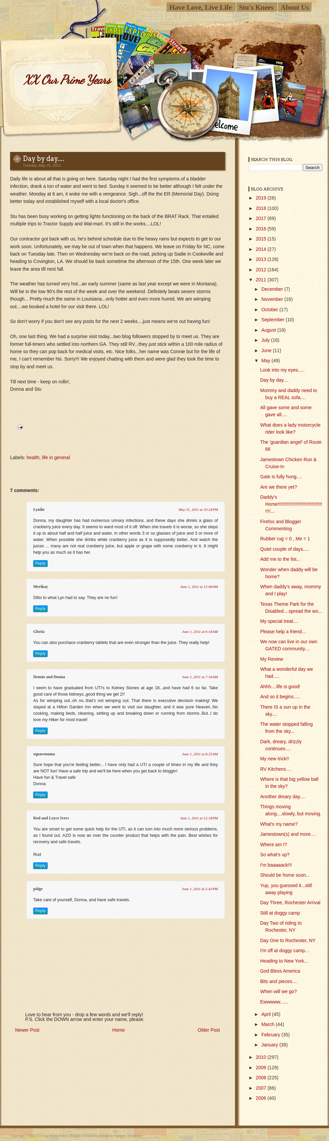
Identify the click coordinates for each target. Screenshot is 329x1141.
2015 (262, 238)
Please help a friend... (283, 631)
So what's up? (275, 854)
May (266, 360)
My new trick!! (274, 758)
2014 (262, 249)
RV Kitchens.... (275, 769)
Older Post (209, 1030)
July (266, 340)
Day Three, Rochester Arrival (290, 902)
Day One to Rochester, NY (288, 940)
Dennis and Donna (49, 676)
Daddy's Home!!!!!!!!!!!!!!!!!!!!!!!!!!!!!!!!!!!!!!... (291, 504)
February (271, 1034)
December (272, 289)
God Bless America (280, 971)
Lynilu (38, 509)
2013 (262, 259)
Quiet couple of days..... (285, 549)
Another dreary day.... (282, 796)
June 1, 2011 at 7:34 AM (200, 677)
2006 (262, 1098)
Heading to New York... (284, 961)
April (266, 1014)
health (33, 457)
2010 (262, 1057)
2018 (262, 208)
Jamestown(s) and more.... (288, 834)
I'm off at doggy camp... (284, 950)
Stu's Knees (256, 7)
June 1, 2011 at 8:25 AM (200, 754)
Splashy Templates (128, 1136)
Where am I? (273, 844)
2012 (262, 269)
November (272, 299)
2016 (262, 228)
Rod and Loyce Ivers (51, 818)
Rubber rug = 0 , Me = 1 (285, 538)
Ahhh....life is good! (280, 686)
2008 (262, 1077)
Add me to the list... (280, 559)
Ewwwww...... (274, 1001)
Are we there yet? (278, 487)
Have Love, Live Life (200, 7)
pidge (38, 888)
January (270, 1044)
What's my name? (279, 824)
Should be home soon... (285, 875)
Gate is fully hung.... (281, 476)
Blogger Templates (84, 1136)
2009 (262, 1067)
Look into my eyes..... (282, 370)
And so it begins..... (280, 696)
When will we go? (278, 991)
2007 (262, 1088)
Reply (40, 563)
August (269, 330)
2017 (262, 218)
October (270, 309)
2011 (262, 279)
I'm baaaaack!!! (276, 865)
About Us (295, 7)
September (273, 319)
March (268, 1024)
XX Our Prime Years (66, 79)
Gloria (38, 631)
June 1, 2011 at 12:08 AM (199, 587)
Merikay (40, 586)
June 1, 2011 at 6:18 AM (200, 632)
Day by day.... (43, 159)
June (267, 350)
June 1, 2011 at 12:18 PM (199, 818)
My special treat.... (279, 621)
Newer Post (27, 1030)
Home (118, 1030)
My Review (271, 659)
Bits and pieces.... (278, 981)
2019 (262, 198)
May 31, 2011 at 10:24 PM (198, 509)
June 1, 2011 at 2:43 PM (200, 889)
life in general (56, 457)
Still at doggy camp (280, 913)
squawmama (44, 754)
